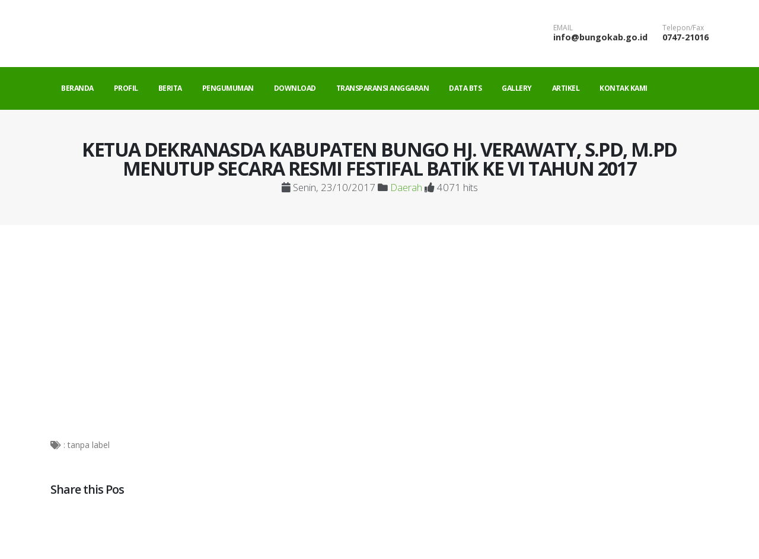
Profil (126, 88)
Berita (170, 88)
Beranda (77, 88)
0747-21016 (685, 37)
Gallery (517, 88)
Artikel (566, 88)
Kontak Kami (623, 88)
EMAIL (563, 28)
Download (295, 88)
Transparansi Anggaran (382, 88)
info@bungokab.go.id (600, 37)
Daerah (406, 187)
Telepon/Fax (683, 28)
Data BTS (465, 88)
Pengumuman (228, 88)
